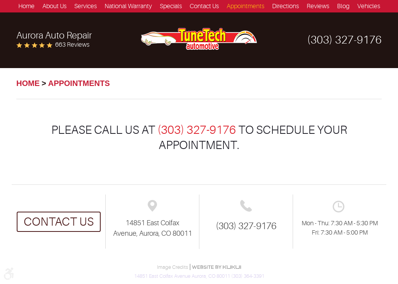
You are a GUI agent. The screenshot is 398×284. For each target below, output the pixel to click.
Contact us (59, 221)
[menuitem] (26, 6)
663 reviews (72, 44)
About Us (54, 6)
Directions (285, 6)
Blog (343, 6)
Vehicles (368, 6)
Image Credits (173, 267)
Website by (216, 267)
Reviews (318, 6)
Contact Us (204, 6)
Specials (171, 6)
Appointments (245, 6)
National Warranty (128, 6)
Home (26, 6)
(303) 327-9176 (196, 130)
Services (85, 6)
